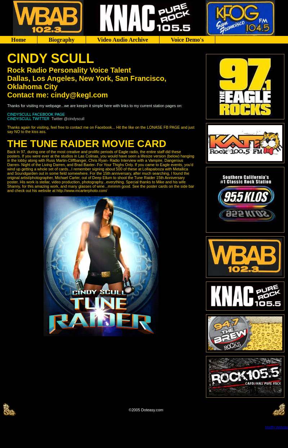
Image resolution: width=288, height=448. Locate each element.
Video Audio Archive (122, 40)
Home (18, 40)
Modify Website (276, 427)
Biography (62, 40)
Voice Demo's (187, 40)
